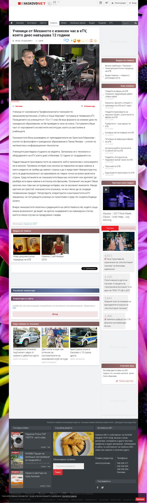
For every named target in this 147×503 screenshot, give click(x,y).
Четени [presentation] (110, 228)
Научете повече (69, 496)
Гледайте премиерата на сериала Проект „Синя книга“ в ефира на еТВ (119, 114)
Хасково (19, 106)
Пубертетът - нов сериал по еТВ (118, 125)
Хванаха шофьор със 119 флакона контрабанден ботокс (117, 322)
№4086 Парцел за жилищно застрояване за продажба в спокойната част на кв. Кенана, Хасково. (37, 460)
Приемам (140, 499)
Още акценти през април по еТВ (120, 172)
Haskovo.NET (30, 223)
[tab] (110, 229)
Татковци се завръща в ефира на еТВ (119, 140)
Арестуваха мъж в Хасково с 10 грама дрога (80, 352)
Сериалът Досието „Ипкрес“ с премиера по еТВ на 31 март (118, 104)
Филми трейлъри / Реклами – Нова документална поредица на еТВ (119, 68)
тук (14, 308)
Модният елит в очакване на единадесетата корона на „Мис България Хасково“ (117, 305)
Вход (55, 314)
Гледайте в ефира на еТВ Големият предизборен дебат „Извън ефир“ (119, 94)
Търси (57, 472)
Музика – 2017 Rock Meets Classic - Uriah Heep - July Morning (117, 216)
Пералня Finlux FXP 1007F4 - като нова (35, 436)
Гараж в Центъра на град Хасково (36, 474)
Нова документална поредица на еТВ (24, 258)
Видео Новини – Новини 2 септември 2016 (117, 76)
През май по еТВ (112, 166)
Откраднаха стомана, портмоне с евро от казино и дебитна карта (26, 352)
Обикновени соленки (64, 459)
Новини (53, 22)
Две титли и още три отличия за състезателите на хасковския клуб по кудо (55, 354)
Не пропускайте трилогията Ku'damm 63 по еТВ (118, 149)
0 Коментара (89, 106)
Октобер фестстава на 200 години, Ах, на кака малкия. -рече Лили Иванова (118, 373)
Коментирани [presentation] (127, 228)
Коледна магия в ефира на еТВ (119, 132)
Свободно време (78, 22)
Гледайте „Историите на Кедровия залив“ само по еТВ (119, 158)
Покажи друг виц (124, 381)
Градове (102, 22)
